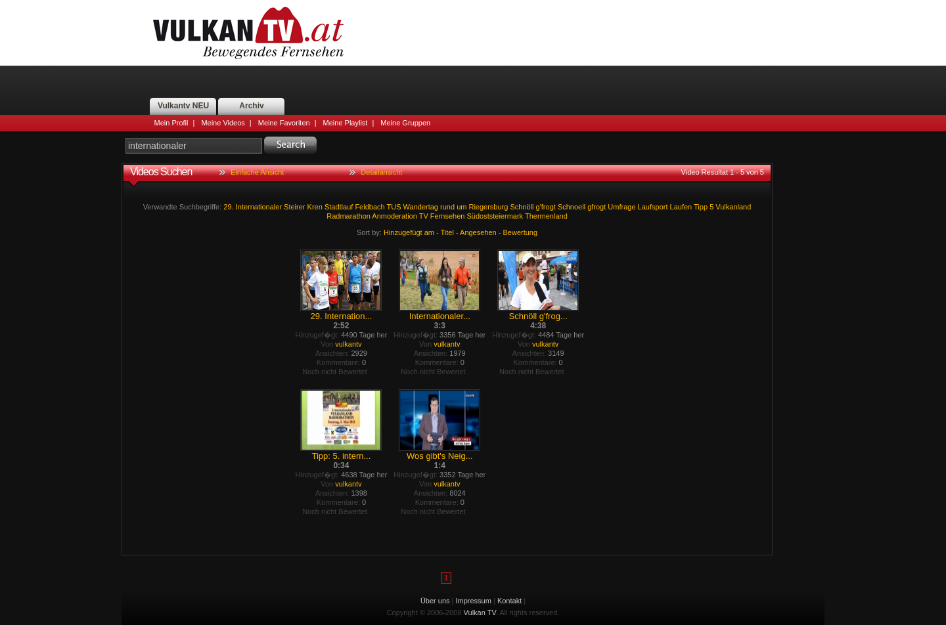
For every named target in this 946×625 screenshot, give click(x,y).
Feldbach (369, 207)
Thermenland (546, 216)
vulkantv (348, 344)
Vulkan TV (248, 33)
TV (423, 216)
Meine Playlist (345, 123)
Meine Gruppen (405, 123)
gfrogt (596, 207)
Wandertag (420, 207)
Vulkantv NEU (183, 105)
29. (228, 207)
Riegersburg (488, 207)
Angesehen (478, 232)
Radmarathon (349, 216)
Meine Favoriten (284, 123)
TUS (394, 207)
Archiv (251, 105)
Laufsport (653, 207)
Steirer (294, 207)
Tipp (701, 207)
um (461, 207)
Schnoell (571, 207)
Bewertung (520, 232)
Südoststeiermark (494, 216)
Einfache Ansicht (257, 172)
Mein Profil (171, 123)
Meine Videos (222, 123)
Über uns (435, 601)
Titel (447, 232)
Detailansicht (381, 172)
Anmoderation (394, 216)
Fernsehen (447, 216)
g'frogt (546, 207)
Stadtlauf (339, 207)
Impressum (473, 601)
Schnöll (521, 207)
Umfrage (621, 207)
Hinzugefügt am (409, 232)
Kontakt (509, 601)
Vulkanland (733, 207)
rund (447, 207)
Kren (315, 207)
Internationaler (259, 207)
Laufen (681, 207)
